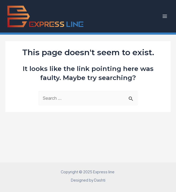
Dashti (99, 180)
